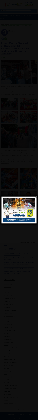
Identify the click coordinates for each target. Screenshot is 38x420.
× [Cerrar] (36, 196)
